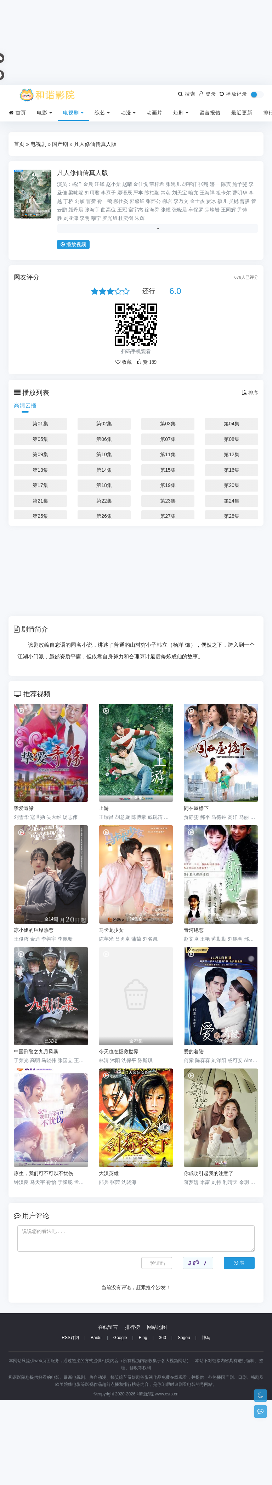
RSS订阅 (70, 1422)
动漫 (128, 112)
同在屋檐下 (196, 808)
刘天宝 (179, 192)
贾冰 (211, 201)
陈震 (226, 184)
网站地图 (157, 1412)
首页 (17, 112)
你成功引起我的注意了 (208, 1173)
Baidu (96, 1422)
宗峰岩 (212, 209)
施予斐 (239, 184)
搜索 (187, 94)
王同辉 (228, 209)
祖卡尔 (223, 192)
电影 (44, 112)
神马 (206, 1422)
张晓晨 (179, 209)
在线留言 (108, 1412)
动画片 (155, 112)
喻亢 (193, 192)
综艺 (102, 112)
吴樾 (234, 201)
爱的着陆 (194, 1051)
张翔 (203, 184)
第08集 (231, 439)
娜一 (215, 184)
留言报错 (210, 112)
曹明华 (239, 192)
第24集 (231, 501)
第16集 (231, 470)
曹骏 (245, 201)
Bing (143, 1422)
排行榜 (132, 1412)
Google (120, 1422)
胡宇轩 (189, 184)
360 (162, 1422)
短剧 (181, 112)
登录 (207, 94)
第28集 (231, 516)
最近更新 (242, 112)
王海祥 (207, 192)
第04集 (231, 423)
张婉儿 (173, 184)
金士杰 (197, 201)
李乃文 (181, 201)
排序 (250, 393)
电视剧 (73, 112)
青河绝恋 (194, 930)
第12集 (231, 454)
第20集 (231, 485)
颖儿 (222, 201)
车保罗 (195, 209)
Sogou (184, 1422)
